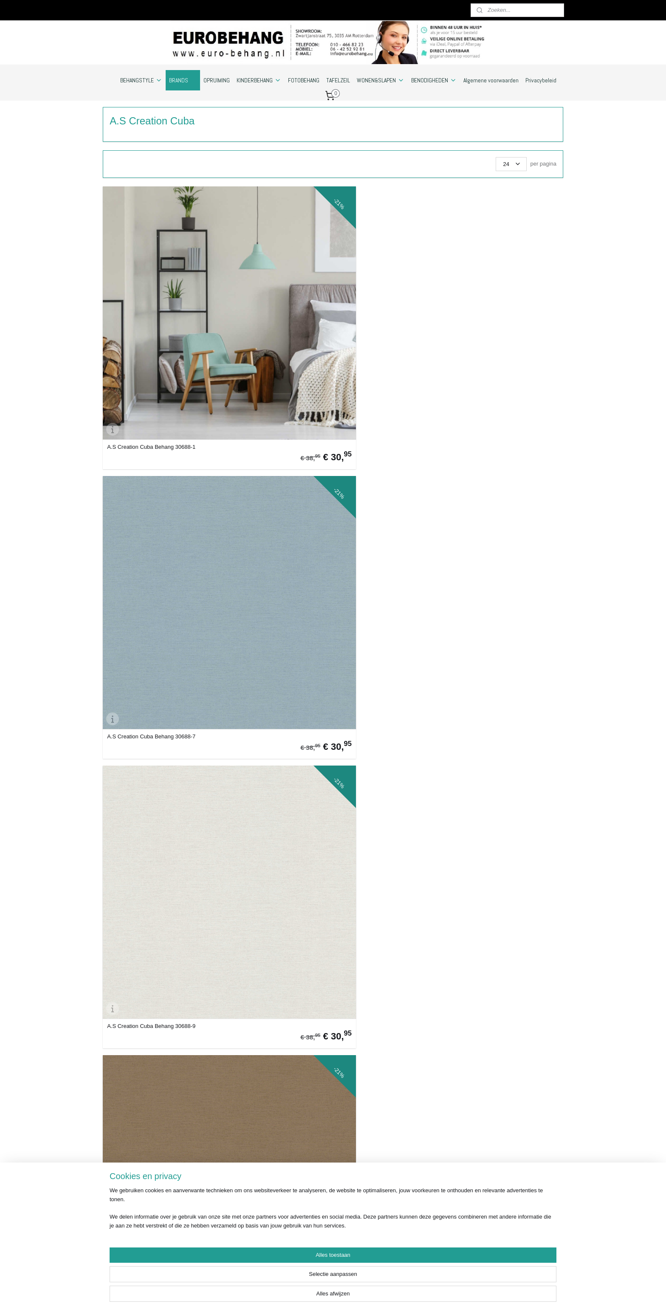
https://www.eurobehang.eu (136, 1254)
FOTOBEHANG (303, 80)
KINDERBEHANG (259, 80)
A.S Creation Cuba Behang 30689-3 (151, 450)
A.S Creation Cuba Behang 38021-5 (385, 1036)
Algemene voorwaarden (491, 80)
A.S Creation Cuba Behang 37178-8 (268, 889)
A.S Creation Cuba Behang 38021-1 (385, 889)
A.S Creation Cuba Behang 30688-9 (385, 304)
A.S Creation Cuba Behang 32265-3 (268, 597)
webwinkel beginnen (395, 1296)
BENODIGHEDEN (434, 80)
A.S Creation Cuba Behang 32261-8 (501, 450)
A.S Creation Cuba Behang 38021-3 (151, 1036)
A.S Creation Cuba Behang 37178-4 (385, 743)
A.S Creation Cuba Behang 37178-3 (268, 743)
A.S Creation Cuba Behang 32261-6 (385, 450)
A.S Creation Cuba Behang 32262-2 (151, 597)
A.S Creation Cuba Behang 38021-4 (268, 1036)
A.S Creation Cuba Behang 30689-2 (501, 304)
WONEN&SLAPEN (380, 80)
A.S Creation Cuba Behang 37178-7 (151, 889)
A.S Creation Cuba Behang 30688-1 (151, 304)
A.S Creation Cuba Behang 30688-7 (268, 304)
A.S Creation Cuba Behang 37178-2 (151, 743)
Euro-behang (499, 1137)
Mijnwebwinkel (461, 1296)
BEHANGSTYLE (141, 80)
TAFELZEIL (338, 80)
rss (367, 1296)
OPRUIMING (216, 80)
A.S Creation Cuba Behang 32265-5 (385, 597)
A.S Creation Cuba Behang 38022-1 (501, 1036)
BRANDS (183, 80)
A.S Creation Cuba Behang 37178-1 (501, 597)
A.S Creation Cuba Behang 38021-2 (501, 889)
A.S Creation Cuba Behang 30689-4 (268, 450)
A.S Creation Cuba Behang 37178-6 (501, 743)
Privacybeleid (540, 80)
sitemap (352, 1296)
